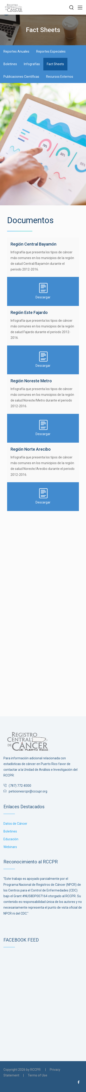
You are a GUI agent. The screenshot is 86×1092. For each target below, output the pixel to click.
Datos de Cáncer (15, 823)
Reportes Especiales (51, 51)
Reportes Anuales (16, 51)
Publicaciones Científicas (21, 76)
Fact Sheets (55, 64)
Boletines (10, 64)
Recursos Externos (59, 76)
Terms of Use (37, 1075)
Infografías (32, 64)
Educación (10, 839)
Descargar (43, 291)
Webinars (10, 847)
